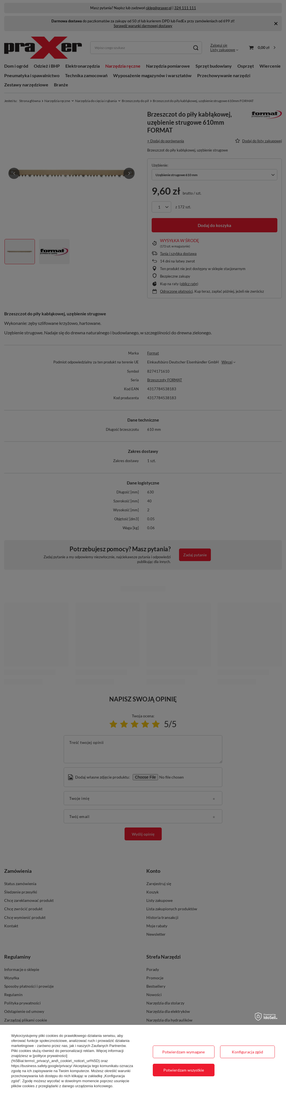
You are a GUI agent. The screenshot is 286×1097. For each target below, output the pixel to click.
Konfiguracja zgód (247, 1051)
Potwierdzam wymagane (183, 1051)
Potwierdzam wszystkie (183, 1070)
